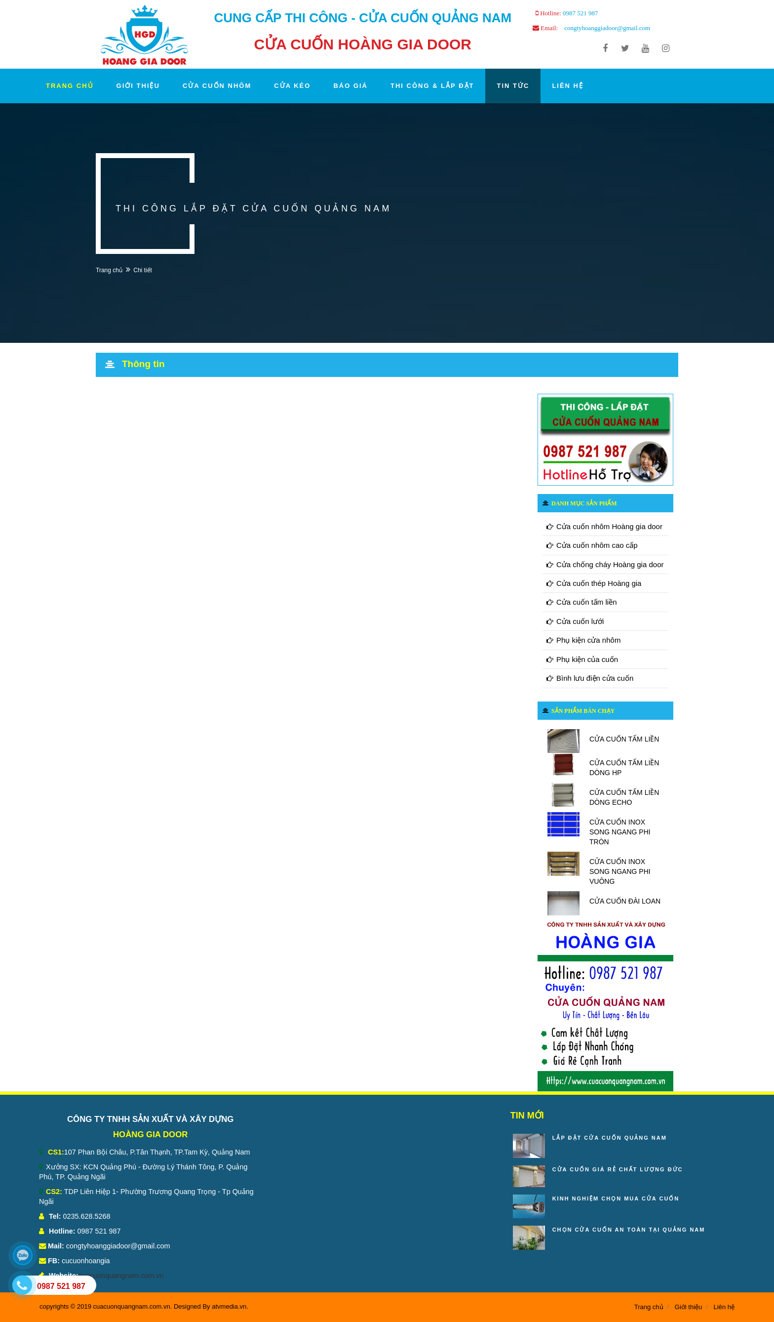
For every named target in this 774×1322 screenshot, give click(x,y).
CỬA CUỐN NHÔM (217, 85)
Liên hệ (724, 1307)
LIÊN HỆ (567, 85)
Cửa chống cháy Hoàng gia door (604, 564)
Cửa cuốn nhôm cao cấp (592, 545)
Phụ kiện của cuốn (582, 659)
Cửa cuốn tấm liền (581, 602)
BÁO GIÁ (350, 85)
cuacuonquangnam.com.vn (121, 1276)
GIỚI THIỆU (138, 85)
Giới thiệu (688, 1307)
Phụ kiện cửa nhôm (583, 640)
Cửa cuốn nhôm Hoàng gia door (604, 526)
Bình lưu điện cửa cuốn (589, 678)
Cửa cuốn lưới (575, 621)
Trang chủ (109, 270)
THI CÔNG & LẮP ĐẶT (432, 85)
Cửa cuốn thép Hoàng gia (593, 583)
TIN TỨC (513, 85)
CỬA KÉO (292, 85)
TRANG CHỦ (70, 85)
